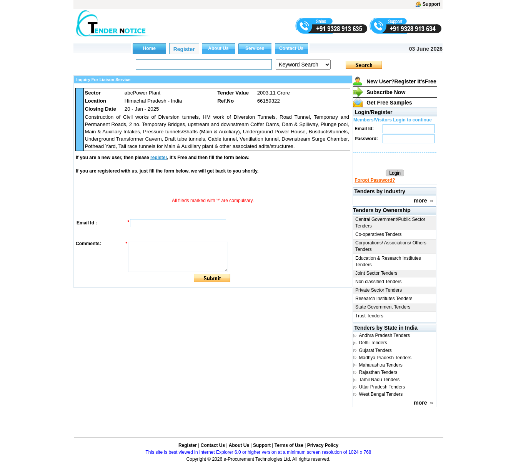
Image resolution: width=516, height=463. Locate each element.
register (158, 157)
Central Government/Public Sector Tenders (390, 223)
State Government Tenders (382, 307)
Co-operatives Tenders (378, 234)
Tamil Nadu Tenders (379, 379)
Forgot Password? (375, 180)
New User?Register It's (401, 81)
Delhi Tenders (373, 342)
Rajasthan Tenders (378, 372)
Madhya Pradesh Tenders (385, 357)
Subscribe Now (385, 92)
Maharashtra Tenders (381, 365)
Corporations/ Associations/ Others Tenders (390, 246)
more (420, 200)
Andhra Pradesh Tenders (384, 335)
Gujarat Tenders (375, 350)
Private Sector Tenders (378, 290)
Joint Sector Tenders (376, 273)
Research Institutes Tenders (384, 298)
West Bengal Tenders (381, 394)
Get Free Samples (389, 103)
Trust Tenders (369, 316)
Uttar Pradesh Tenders (382, 387)
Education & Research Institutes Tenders (388, 261)
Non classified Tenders (378, 281)
